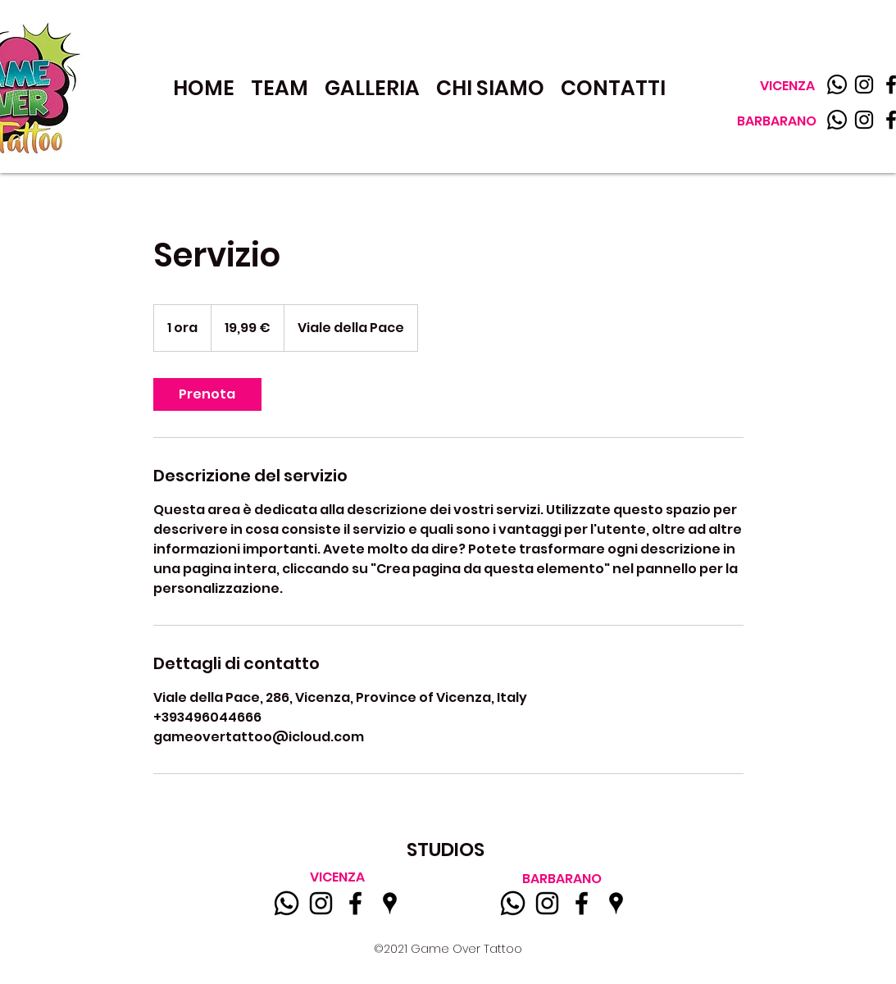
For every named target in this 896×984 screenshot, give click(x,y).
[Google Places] (390, 903)
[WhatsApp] (837, 119)
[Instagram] (864, 84)
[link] (207, 394)
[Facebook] (355, 903)
